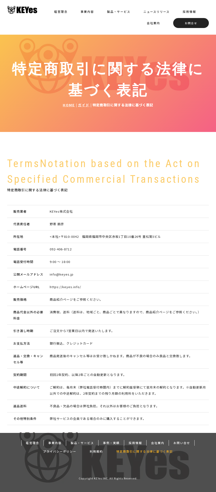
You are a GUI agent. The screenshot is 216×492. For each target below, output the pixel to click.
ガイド (83, 104)
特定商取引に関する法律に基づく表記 (144, 451)
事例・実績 (111, 442)
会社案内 (153, 23)
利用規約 (96, 451)
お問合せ (191, 23)
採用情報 (189, 11)
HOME (69, 104)
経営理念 (61, 11)
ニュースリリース (156, 11)
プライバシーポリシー (59, 451)
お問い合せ (181, 442)
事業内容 (87, 11)
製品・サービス (118, 11)
